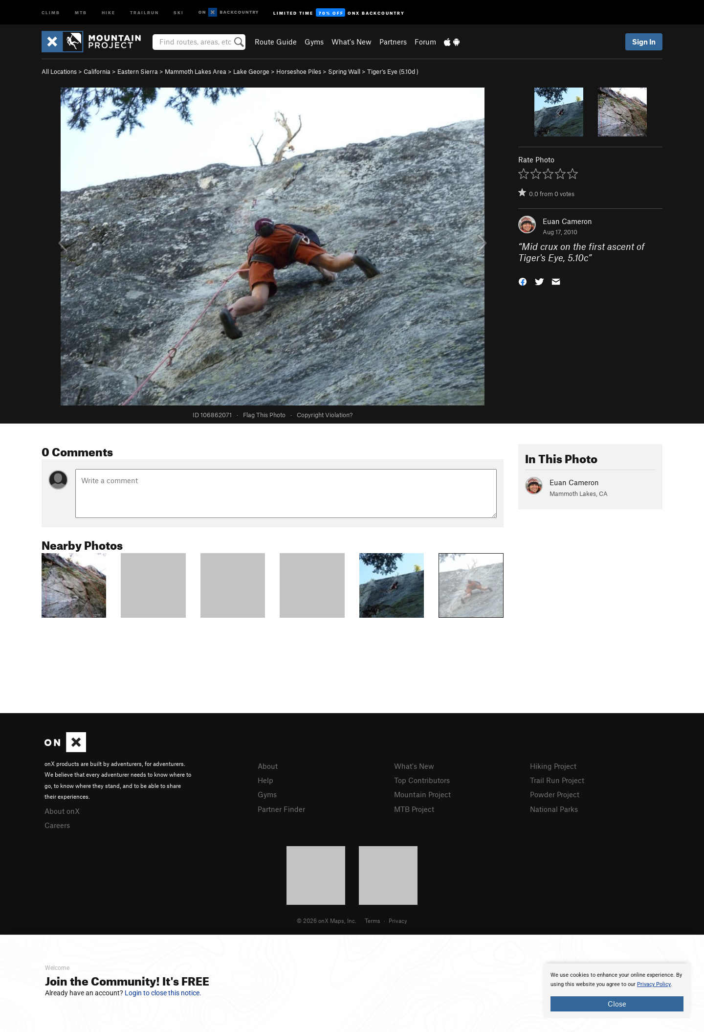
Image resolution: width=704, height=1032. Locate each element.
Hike (108, 12)
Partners (393, 41)
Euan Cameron (567, 221)
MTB (81, 12)
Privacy (398, 920)
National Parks (554, 809)
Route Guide (276, 41)
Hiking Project (553, 766)
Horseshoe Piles (298, 71)
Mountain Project (422, 794)
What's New (351, 41)
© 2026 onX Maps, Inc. (326, 920)
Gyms (314, 41)
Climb (51, 12)
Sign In (644, 41)
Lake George (251, 71)
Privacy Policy (654, 984)
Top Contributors (422, 780)
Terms (372, 920)
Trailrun (144, 12)
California (97, 71)
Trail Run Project (557, 780)
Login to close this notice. (163, 993)
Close (617, 1003)
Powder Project (554, 794)
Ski (179, 12)
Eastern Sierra (137, 71)
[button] (522, 280)
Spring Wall (344, 71)
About (268, 766)
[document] (616, 990)
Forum (425, 41)
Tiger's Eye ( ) (392, 71)
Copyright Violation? (324, 415)
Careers (57, 825)
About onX (62, 811)
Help (265, 780)
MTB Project (414, 809)
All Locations (59, 71)
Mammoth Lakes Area (195, 71)
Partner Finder (281, 809)
